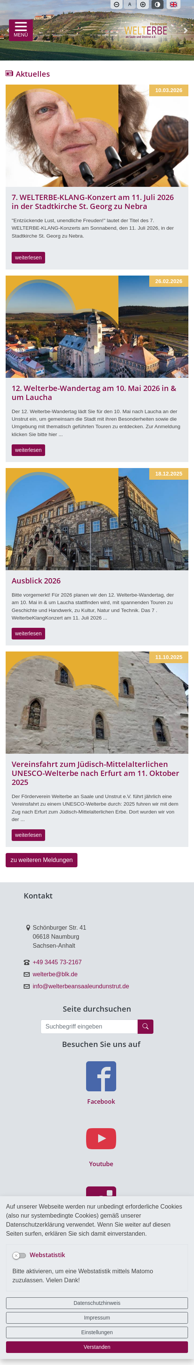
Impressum (97, 1318)
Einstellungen (97, 1332)
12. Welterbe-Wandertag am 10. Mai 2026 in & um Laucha (94, 392)
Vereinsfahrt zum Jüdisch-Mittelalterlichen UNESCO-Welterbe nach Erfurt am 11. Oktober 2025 (95, 773)
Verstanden (97, 1347)
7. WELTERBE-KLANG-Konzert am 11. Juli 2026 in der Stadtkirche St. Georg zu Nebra (93, 201)
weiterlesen (28, 258)
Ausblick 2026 (36, 581)
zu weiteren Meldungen (42, 860)
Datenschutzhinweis (97, 1303)
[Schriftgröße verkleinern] (117, 4)
